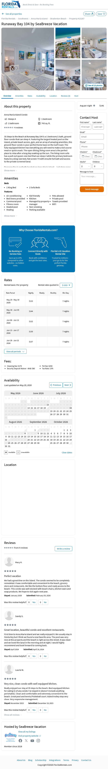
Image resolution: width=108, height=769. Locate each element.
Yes (33, 602)
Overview (7, 96)
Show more (9, 170)
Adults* (83, 162)
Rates (30, 96)
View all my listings (26, 731)
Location (53, 96)
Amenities (19, 96)
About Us (21, 760)
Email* (82, 132)
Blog (30, 760)
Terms (66, 760)
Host (76, 96)
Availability (40, 96)
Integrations (54, 760)
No (45, 602)
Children (96, 162)
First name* (84, 122)
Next (66, 385)
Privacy (75, 760)
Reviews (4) (65, 96)
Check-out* (97, 152)
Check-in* (84, 152)
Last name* (97, 122)
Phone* (83, 142)
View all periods (13, 351)
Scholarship (40, 760)
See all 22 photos (95, 85)
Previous (57, 385)
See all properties (14, 13)
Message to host (86, 171)
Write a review (63, 548)
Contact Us (86, 760)
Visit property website (28, 735)
